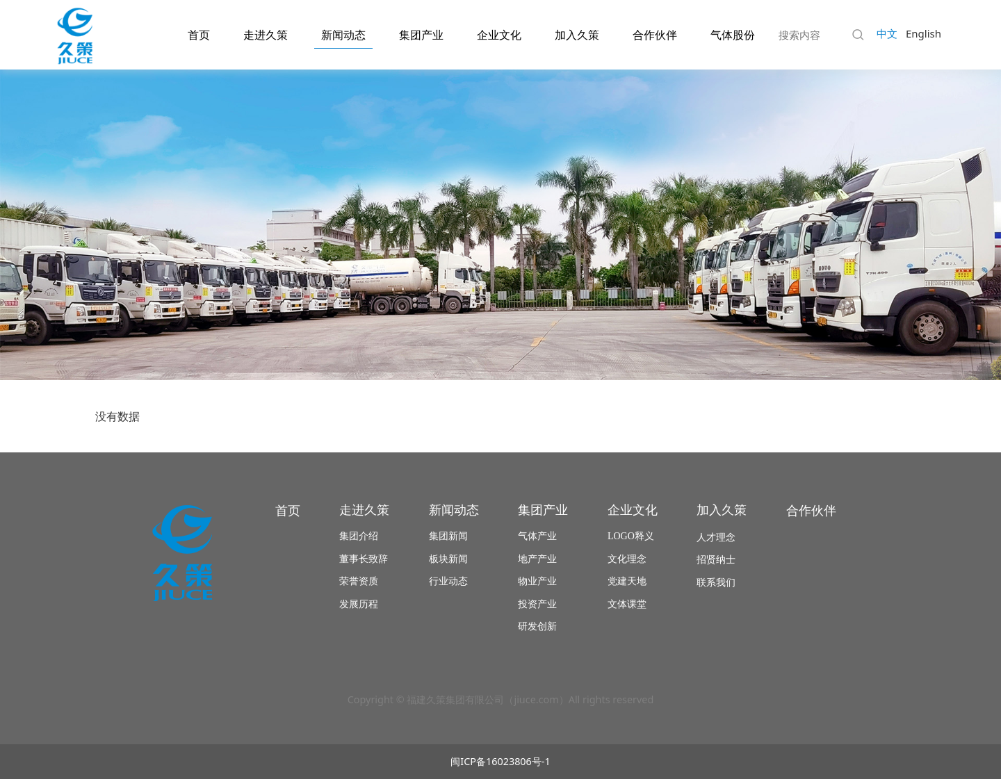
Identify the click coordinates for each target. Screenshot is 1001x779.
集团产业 (421, 34)
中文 (887, 33)
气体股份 (732, 34)
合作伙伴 (655, 34)
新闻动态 (343, 34)
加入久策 (577, 34)
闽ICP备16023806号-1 (500, 761)
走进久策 (265, 34)
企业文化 (499, 34)
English (923, 33)
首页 (199, 34)
